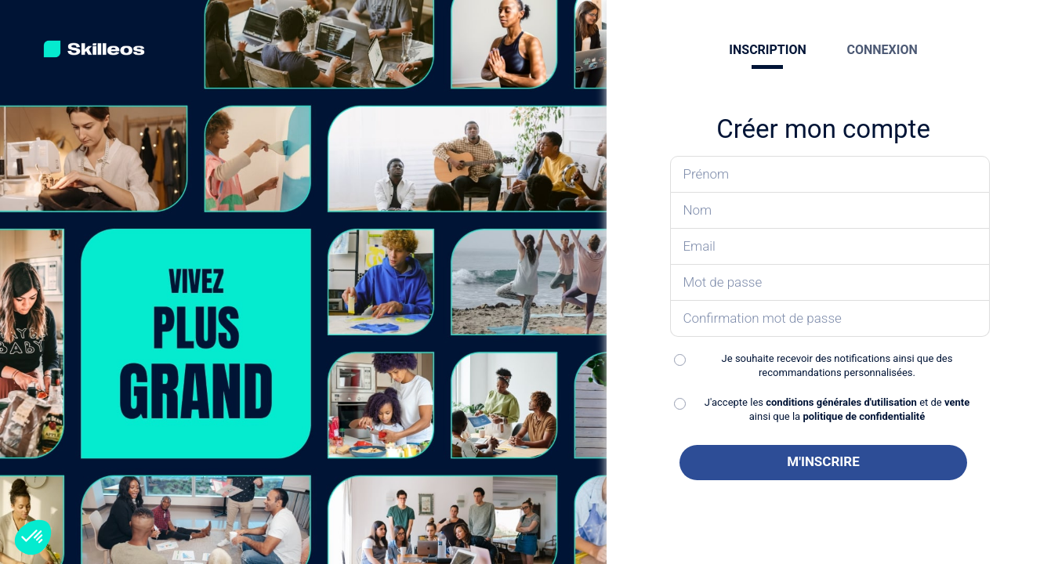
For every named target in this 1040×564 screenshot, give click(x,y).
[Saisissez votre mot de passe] (829, 283)
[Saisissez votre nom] (829, 211)
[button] (33, 537)
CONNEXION (882, 49)
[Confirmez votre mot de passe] (829, 319)
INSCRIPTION (767, 49)
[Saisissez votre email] (829, 247)
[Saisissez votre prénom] (829, 174)
